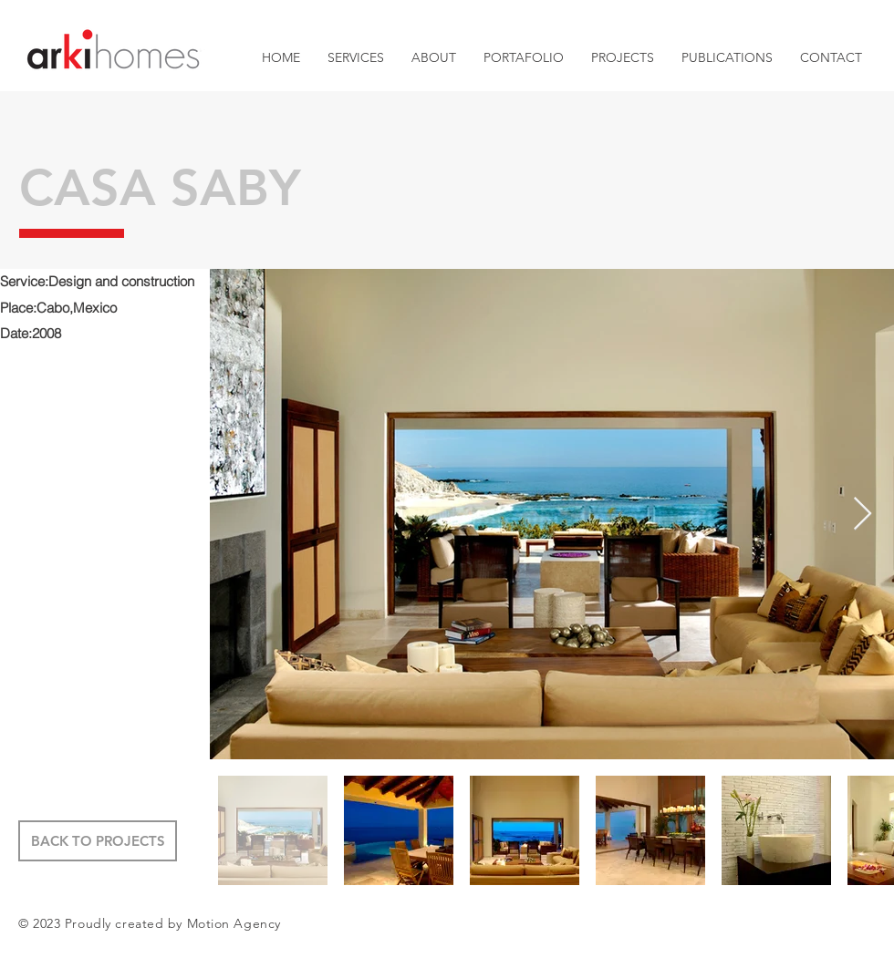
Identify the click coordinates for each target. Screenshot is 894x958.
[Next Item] (862, 514)
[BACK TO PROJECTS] (97, 840)
